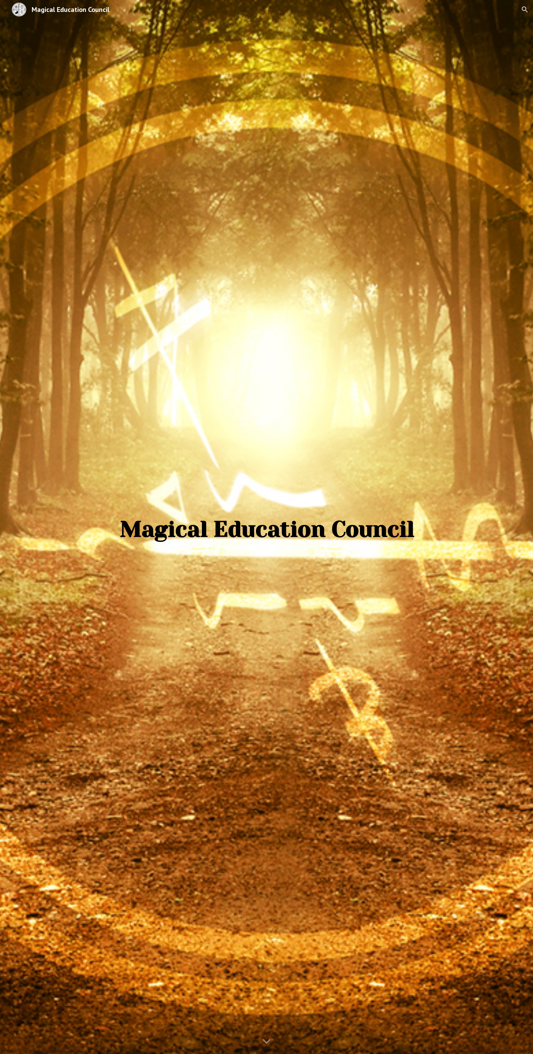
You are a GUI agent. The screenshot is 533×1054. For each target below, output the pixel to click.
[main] (266, 522)
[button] (525, 9)
